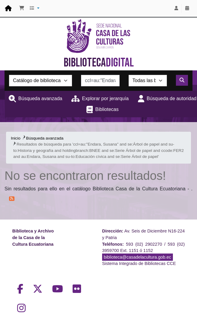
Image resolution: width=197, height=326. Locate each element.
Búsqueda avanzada (40, 98)
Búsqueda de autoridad (171, 98)
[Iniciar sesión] (176, 8)
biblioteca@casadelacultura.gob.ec (137, 257)
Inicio (15, 138)
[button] (22, 8)
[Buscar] (182, 80)
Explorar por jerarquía (105, 98)
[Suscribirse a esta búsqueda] (12, 198)
